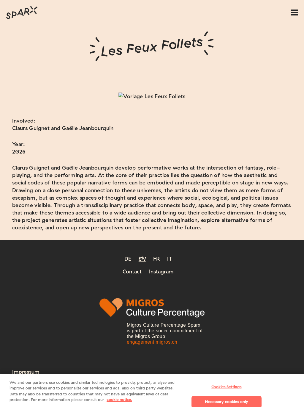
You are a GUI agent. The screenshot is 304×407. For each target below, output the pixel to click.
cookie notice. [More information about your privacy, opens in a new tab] (119, 402)
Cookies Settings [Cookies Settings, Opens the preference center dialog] (226, 389)
